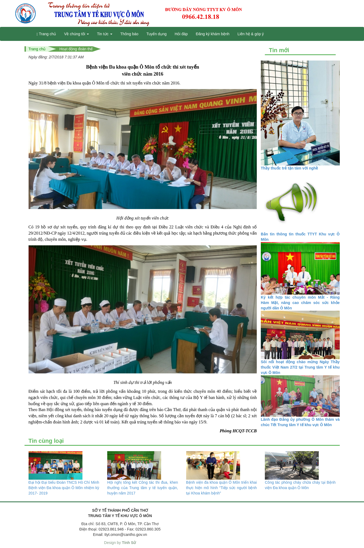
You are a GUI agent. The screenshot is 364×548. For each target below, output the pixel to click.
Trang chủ (46, 34)
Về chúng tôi (76, 34)
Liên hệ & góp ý (251, 34)
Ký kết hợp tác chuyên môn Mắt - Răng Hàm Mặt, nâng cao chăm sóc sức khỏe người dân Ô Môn (300, 302)
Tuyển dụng (157, 34)
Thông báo (129, 34)
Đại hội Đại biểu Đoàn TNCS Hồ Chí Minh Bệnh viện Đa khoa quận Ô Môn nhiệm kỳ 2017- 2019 (64, 487)
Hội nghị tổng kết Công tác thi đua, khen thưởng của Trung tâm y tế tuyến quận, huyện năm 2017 (142, 487)
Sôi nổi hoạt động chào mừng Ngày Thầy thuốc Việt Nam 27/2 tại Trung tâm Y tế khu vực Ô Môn (300, 367)
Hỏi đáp (181, 34)
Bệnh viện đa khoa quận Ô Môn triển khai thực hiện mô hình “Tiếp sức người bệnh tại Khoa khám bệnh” (221, 487)
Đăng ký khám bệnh (213, 34)
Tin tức (104, 34)
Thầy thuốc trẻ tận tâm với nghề (289, 168)
